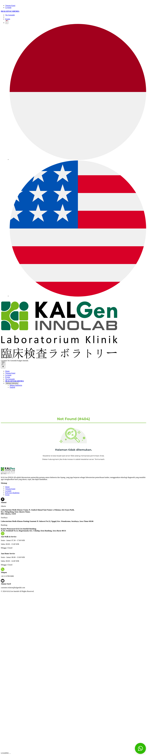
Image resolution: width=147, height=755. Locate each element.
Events (7, 19)
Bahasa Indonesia (12, 383)
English (12, 387)
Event (7, 495)
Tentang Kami (10, 5)
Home (7, 371)
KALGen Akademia (12, 493)
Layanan (8, 7)
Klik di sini (33, 361)
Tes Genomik (10, 15)
